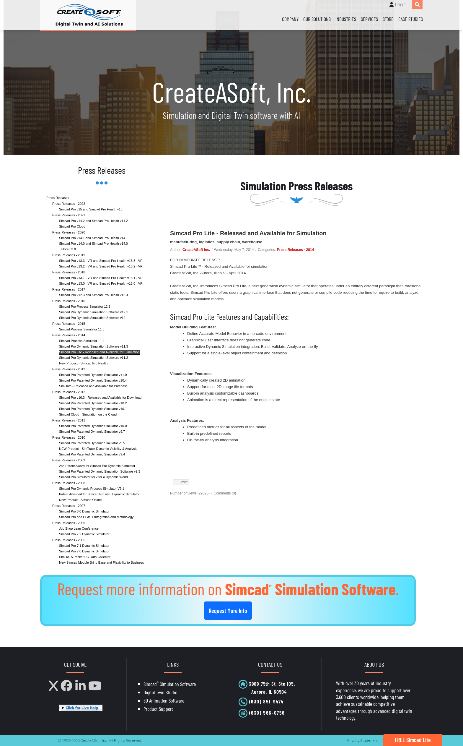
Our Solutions (317, 19)
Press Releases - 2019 (68, 255)
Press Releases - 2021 (68, 215)
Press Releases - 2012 (68, 392)
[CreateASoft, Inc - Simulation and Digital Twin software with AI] (88, 15)
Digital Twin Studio (160, 692)
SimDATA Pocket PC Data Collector (84, 557)
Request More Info (228, 610)
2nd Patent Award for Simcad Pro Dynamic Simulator (97, 466)
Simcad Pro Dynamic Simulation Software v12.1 (93, 312)
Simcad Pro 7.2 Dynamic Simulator (84, 534)
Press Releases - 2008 (68, 483)
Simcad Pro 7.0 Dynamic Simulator (84, 551)
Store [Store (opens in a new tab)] (388, 19)
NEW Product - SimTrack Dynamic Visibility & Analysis (98, 448)
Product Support (158, 709)
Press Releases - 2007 (68, 505)
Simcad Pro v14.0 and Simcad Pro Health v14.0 (93, 243)
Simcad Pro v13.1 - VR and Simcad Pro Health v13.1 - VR (101, 278)
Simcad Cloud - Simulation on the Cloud (88, 414)
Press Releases (57, 198)
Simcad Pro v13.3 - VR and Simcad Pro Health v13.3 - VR (101, 260)
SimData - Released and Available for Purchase (93, 386)
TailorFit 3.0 (67, 249)
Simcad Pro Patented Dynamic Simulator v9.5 (92, 443)
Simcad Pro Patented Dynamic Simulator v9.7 (92, 431)
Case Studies (410, 19)
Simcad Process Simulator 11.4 (81, 341)
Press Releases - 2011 (68, 420)
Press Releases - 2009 (68, 460)
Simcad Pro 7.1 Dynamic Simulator (84, 545)
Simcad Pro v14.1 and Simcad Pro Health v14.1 (93, 238)
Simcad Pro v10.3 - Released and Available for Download (100, 397)
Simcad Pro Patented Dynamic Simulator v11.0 (93, 375)
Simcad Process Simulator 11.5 (81, 329)
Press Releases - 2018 (68, 272)
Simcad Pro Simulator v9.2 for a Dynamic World (93, 477)
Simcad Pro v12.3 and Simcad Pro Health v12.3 (93, 295)
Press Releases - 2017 (68, 289)
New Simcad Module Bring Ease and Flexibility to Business (101, 562)
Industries (345, 19)
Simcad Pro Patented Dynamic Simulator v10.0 (93, 426)
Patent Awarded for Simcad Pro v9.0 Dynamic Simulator (99, 494)
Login (400, 4)
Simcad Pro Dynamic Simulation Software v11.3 (93, 346)
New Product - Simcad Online (80, 500)
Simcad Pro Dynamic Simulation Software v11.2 (93, 357)
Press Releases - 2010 (68, 437)
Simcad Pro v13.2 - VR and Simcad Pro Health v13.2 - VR (101, 266)
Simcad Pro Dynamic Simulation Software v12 (92, 318)
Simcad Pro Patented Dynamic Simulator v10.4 (93, 380)
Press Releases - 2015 (68, 323)
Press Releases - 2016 (68, 301)
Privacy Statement (362, 740)
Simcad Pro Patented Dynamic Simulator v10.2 (93, 403)
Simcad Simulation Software (170, 684)
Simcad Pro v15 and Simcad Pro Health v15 (91, 209)
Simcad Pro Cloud (72, 226)
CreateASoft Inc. (196, 250)
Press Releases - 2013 (68, 369)
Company (290, 19)
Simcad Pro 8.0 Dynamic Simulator (84, 511)
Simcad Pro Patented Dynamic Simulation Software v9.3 (99, 471)
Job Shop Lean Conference (79, 528)
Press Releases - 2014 (68, 335)
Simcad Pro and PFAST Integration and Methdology (96, 517)
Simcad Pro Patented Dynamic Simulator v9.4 (92, 454)
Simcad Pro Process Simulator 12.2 (84, 306)
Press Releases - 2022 (68, 203)
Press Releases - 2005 (68, 540)
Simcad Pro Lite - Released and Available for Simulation (99, 352)
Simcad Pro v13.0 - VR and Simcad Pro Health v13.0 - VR (101, 283)
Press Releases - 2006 (68, 523)
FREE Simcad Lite (413, 739)
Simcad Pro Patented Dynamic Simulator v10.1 (93, 409)
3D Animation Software (164, 700)
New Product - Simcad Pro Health (83, 363)
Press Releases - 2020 (68, 232)
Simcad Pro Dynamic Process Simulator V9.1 (91, 488)
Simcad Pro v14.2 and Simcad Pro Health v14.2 (93, 221)
